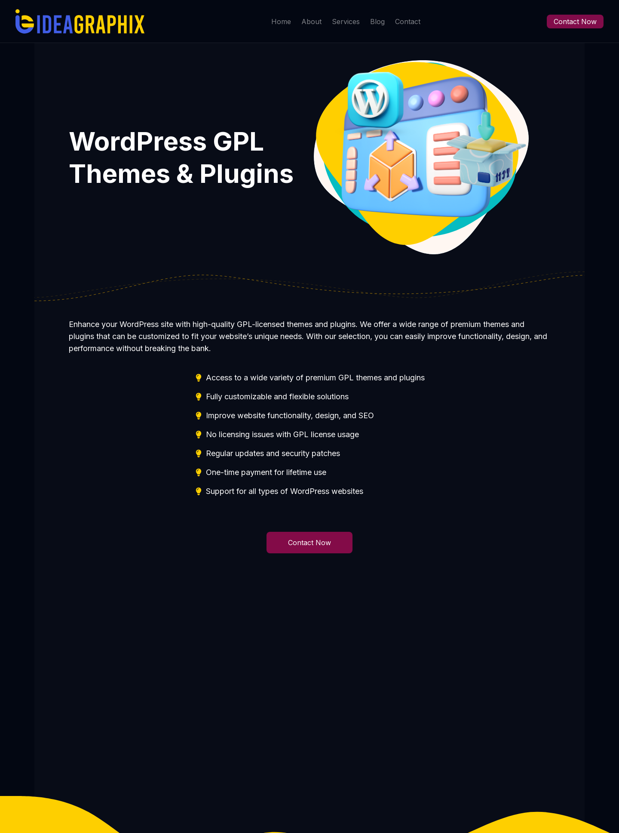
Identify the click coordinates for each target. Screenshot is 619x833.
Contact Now (575, 21)
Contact (407, 21)
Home (281, 21)
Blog (377, 21)
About (311, 21)
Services (346, 21)
